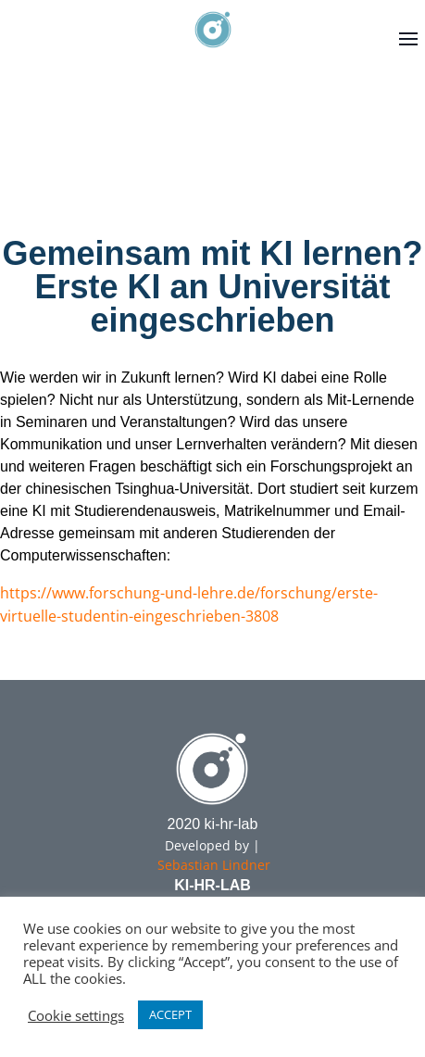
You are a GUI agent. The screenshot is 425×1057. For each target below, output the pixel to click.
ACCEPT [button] (170, 1014)
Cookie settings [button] (76, 1015)
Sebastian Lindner (213, 865)
